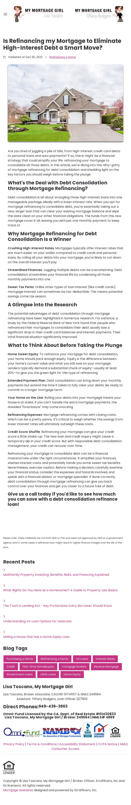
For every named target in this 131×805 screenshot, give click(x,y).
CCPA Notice (107, 744)
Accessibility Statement (77, 744)
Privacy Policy (13, 744)
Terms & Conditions (42, 744)
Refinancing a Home (62, 57)
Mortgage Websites (18, 790)
